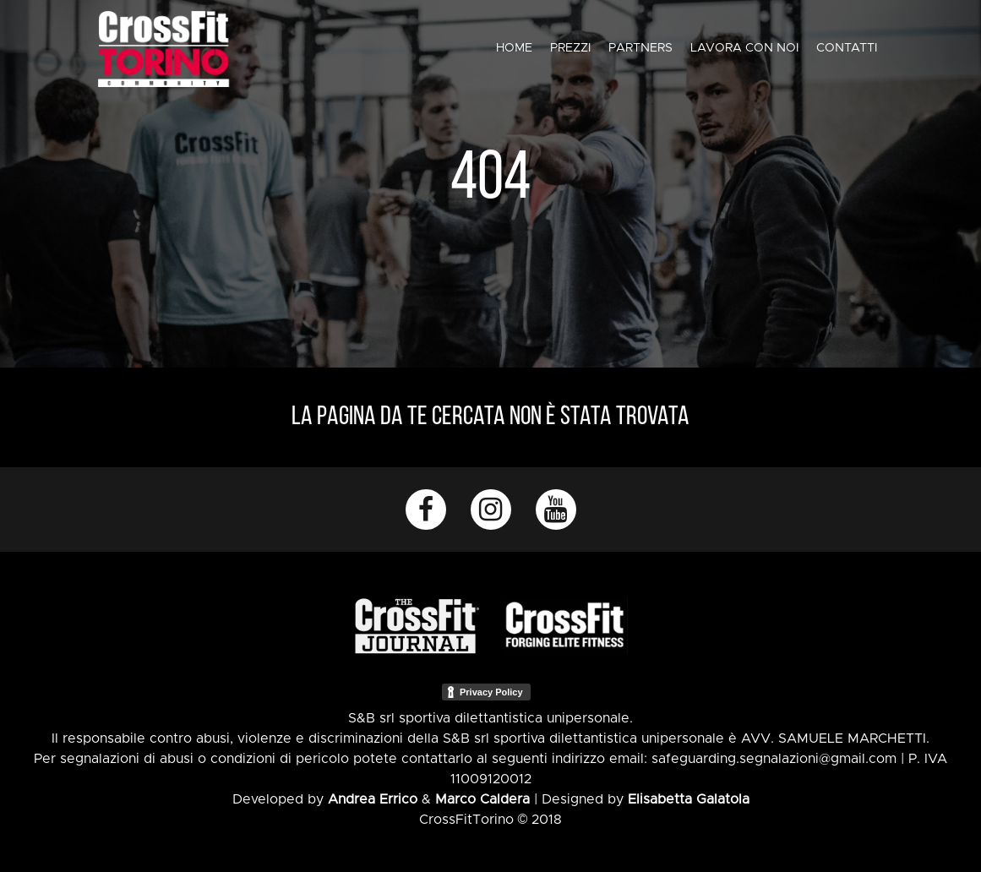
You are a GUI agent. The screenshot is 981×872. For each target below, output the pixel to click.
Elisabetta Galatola (688, 799)
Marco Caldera (482, 799)
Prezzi (570, 48)
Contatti (846, 48)
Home (514, 48)
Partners (640, 48)
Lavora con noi (744, 48)
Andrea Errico (372, 799)
